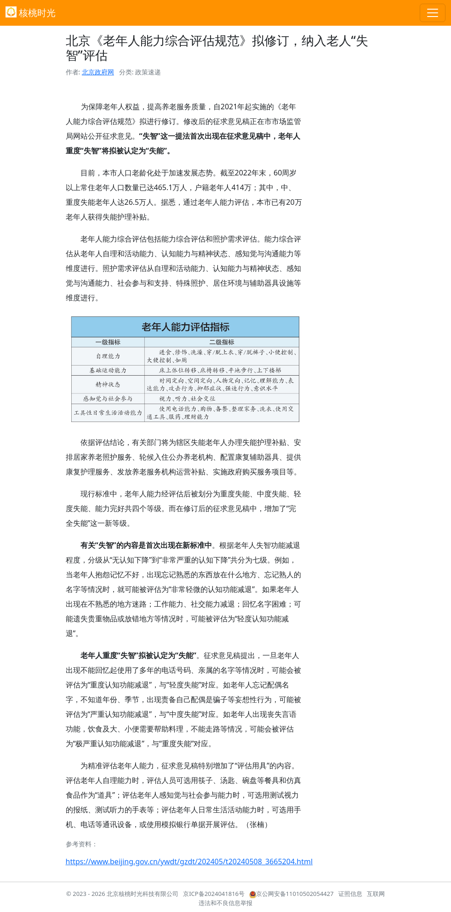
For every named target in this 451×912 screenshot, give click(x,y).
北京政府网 (98, 72)
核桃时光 (31, 12)
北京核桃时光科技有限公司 (142, 893)
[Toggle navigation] (432, 13)
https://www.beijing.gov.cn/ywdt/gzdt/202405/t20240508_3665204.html (189, 861)
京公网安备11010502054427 (291, 893)
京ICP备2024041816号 (214, 893)
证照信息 (350, 893)
